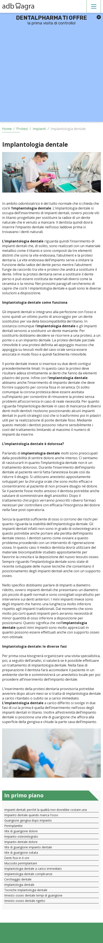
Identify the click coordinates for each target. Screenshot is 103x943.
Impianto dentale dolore (21, 842)
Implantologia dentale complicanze (28, 874)
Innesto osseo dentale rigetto (24, 901)
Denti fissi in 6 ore (16, 858)
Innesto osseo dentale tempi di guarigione (33, 895)
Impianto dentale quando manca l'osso (31, 815)
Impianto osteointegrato (21, 836)
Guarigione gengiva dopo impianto (28, 820)
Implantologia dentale (19, 885)
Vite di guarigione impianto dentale (28, 847)
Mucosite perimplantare (20, 863)
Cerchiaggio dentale (18, 879)
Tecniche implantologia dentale (25, 890)
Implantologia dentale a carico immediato (33, 869)
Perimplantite (13, 826)
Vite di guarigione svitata (21, 852)
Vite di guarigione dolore (21, 831)
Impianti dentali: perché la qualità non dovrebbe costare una (45, 810)
